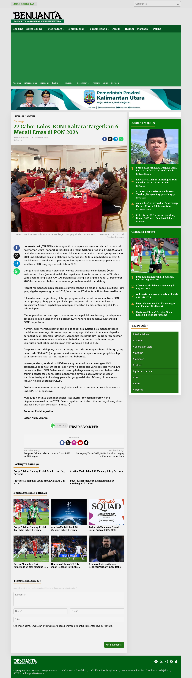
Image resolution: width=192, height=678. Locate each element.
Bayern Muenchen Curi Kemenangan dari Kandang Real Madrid (92, 482)
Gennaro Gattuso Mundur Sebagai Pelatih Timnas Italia (105, 565)
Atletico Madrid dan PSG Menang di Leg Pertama (96, 471)
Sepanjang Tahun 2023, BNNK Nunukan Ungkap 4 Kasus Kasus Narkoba (100, 453)
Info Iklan (95, 670)
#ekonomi (138, 390)
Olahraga (19, 121)
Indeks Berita (68, 670)
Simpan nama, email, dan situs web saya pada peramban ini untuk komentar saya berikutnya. (64, 626)
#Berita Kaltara (141, 334)
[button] (178, 4)
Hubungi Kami (110, 670)
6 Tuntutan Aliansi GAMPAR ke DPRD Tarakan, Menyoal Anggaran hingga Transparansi (156, 193)
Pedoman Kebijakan (158, 670)
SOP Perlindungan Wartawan (29, 673)
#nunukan (138, 353)
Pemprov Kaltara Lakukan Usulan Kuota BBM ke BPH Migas (48, 453)
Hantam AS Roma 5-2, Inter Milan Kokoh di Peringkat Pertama (65, 565)
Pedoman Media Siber (133, 670)
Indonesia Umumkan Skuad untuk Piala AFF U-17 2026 (39, 482)
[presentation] (35, 635)
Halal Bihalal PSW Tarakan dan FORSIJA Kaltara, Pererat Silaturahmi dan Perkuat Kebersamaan (157, 205)
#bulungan (138, 359)
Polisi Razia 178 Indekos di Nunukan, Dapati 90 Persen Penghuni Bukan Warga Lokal (155, 217)
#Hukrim (137, 365)
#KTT (135, 377)
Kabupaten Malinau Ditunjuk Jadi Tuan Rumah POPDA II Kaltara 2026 (156, 181)
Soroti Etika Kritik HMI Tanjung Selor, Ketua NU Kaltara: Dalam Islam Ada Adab (156, 169)
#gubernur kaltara (142, 371)
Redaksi (82, 670)
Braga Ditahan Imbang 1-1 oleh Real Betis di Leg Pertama (39, 472)
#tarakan (138, 340)
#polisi (136, 383)
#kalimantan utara (142, 347)
